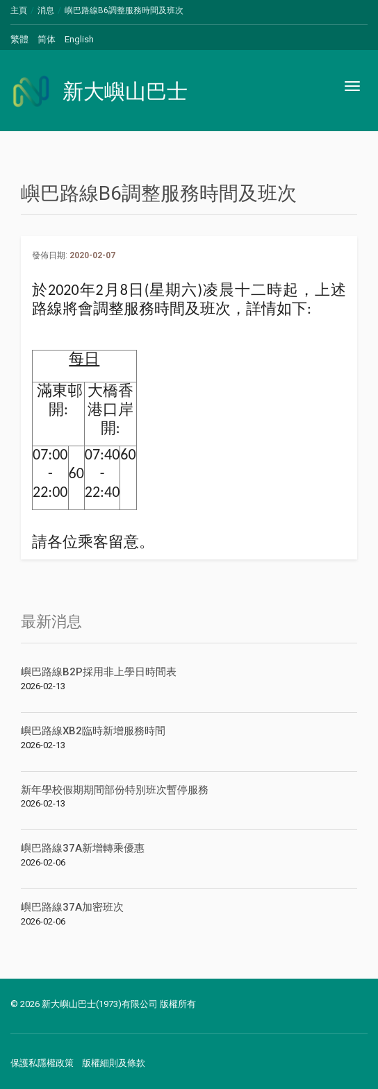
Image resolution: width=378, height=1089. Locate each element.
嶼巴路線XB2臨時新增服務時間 (93, 731)
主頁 (18, 10)
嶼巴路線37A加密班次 (72, 907)
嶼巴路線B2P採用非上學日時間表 (98, 672)
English (79, 39)
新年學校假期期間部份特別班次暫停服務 (114, 790)
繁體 (19, 39)
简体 (47, 39)
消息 (46, 10)
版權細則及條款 (113, 1063)
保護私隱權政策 (42, 1063)
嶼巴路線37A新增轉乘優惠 (83, 848)
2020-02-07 (92, 255)
